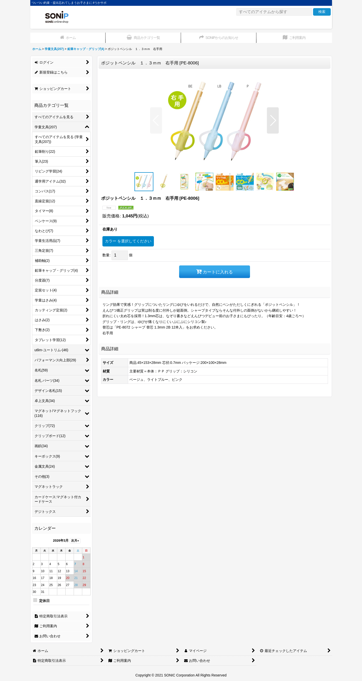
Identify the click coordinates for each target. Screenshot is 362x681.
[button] (156, 120)
